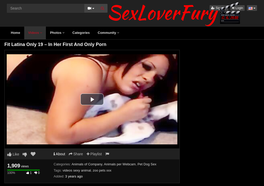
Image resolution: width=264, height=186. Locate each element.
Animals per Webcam (120, 164)
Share (76, 154)
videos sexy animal (77, 170)
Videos (35, 33)
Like (13, 154)
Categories (81, 33)
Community (108, 33)
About (59, 154)
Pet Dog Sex (146, 164)
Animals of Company (86, 164)
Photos (57, 33)
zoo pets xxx (102, 170)
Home (15, 33)
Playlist (94, 154)
